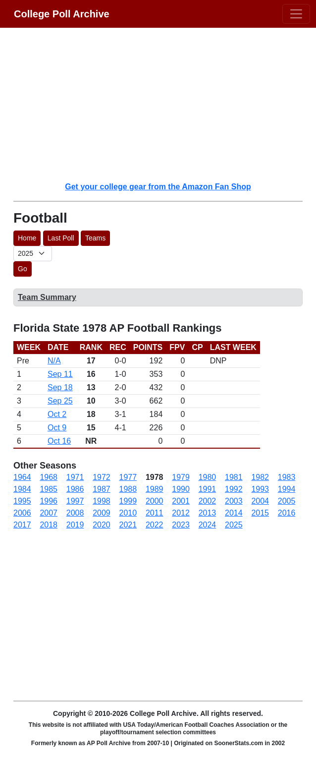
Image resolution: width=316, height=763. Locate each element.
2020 (101, 525)
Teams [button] (95, 238)
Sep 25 (60, 401)
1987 (101, 489)
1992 (234, 489)
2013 (207, 513)
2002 (207, 501)
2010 (128, 513)
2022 (154, 525)
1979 (181, 477)
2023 (181, 525)
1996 (48, 501)
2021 (128, 525)
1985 (48, 489)
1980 (207, 477)
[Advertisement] (164, 104)
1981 (234, 477)
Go (22, 269)
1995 (22, 501)
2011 (154, 513)
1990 (181, 489)
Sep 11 (60, 374)
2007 (48, 513)
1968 (48, 477)
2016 (287, 513)
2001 (181, 501)
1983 (287, 477)
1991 (207, 489)
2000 (154, 501)
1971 (75, 477)
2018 (48, 525)
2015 (260, 513)
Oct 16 (59, 441)
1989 (154, 489)
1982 (260, 477)
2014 (234, 513)
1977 (128, 477)
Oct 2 (57, 414)
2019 (75, 525)
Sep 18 (60, 387)
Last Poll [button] (61, 238)
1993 (260, 489)
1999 (128, 501)
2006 (22, 513)
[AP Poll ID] (32, 253)
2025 (234, 525)
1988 (128, 489)
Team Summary (47, 297)
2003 (234, 501)
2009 (101, 513)
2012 (181, 513)
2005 (287, 501)
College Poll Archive (61, 13)
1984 (22, 489)
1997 (75, 501)
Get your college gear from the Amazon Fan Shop (158, 186)
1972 (101, 477)
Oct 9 (57, 427)
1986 (75, 489)
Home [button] (27, 238)
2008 (75, 513)
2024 (207, 525)
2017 (22, 525)
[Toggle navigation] (296, 14)
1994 (287, 489)
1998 (101, 501)
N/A (54, 360)
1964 (22, 477)
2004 (260, 501)
